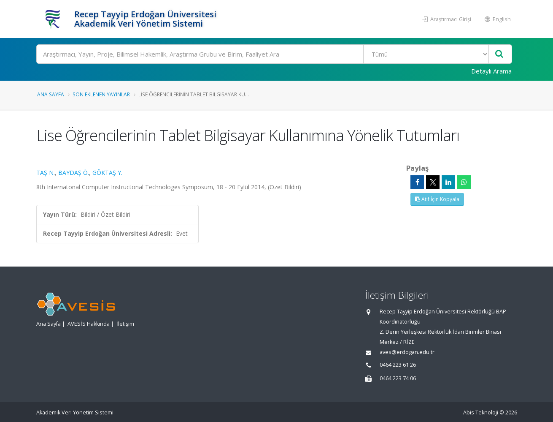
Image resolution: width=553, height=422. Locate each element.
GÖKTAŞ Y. (107, 173)
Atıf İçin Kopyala (437, 199)
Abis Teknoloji (480, 412)
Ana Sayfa (50, 94)
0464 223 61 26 (398, 364)
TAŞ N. (45, 173)
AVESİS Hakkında (88, 323)
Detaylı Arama (491, 71)
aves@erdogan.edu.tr (407, 352)
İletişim (125, 323)
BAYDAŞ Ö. (73, 173)
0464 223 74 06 (398, 378)
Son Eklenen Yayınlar (101, 94)
